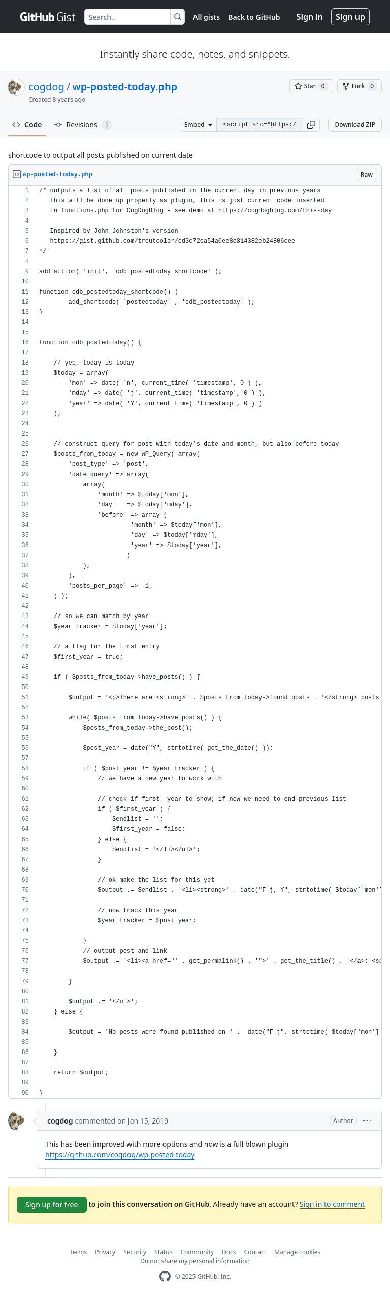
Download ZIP (355, 124)
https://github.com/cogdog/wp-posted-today (119, 1155)
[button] (311, 125)
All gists (206, 17)
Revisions (83, 125)
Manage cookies (297, 1252)
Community (197, 1252)
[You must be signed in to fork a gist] (359, 86)
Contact (255, 1252)
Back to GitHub (254, 17)
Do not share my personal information (195, 1261)
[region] (195, 642)
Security (134, 1252)
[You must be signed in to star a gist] (311, 86)
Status (163, 1252)
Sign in (310, 16)
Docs (229, 1252)
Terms (78, 1252)
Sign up (350, 16)
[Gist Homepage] (48, 17)
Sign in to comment (332, 1204)
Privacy (105, 1252)
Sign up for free (51, 1204)
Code (27, 124)
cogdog (46, 86)
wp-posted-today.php (124, 86)
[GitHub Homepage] (165, 1276)
